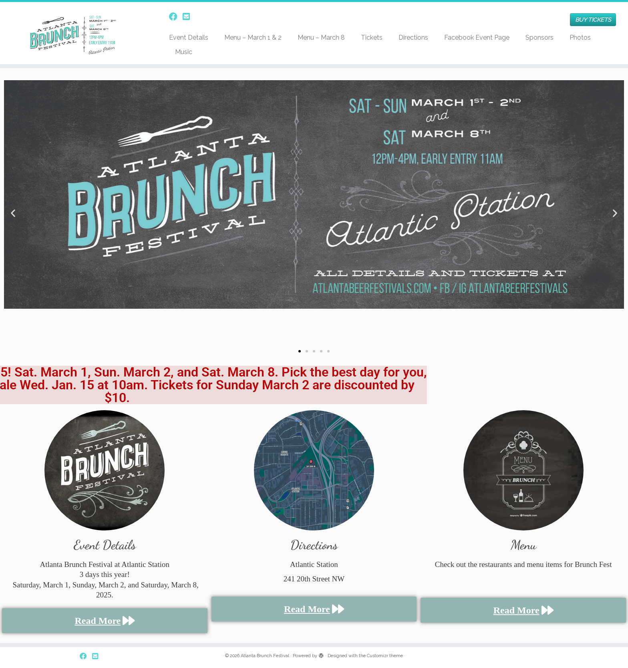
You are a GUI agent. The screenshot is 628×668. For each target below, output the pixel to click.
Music (183, 52)
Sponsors (539, 37)
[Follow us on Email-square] (189, 17)
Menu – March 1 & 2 (253, 37)
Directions (413, 37)
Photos (580, 37)
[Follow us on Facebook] (176, 17)
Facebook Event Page (476, 37)
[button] (13, 213)
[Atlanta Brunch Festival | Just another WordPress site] (72, 33)
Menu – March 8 (321, 37)
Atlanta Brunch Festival (265, 655)
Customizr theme (385, 655)
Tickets (371, 37)
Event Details (188, 37)
